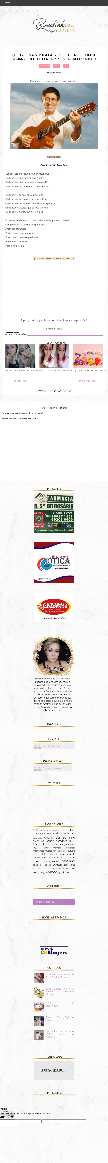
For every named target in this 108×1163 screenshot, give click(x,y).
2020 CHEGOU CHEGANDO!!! (60, 1004)
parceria (53, 854)
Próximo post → (89, 380)
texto (72, 864)
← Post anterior (18, 380)
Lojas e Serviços (51, 830)
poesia (37, 861)
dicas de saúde (43, 841)
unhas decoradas (63, 868)
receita (55, 861)
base (63, 830)
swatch (57, 864)
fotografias (40, 844)
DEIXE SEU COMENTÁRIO (16, 334)
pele (62, 854)
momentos (44, 65)
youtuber (64, 872)
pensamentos (39, 857)
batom (71, 830)
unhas (46, 868)
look (35, 847)
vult (46, 872)
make (45, 847)
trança (37, 868)
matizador (70, 848)
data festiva (67, 833)
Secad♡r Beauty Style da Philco (60, 1018)
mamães (57, 848)
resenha (68, 861)
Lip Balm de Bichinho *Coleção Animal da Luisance (60, 1034)
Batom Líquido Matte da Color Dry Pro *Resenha (60, 976)
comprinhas (39, 833)
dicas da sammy (59, 837)
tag (66, 864)
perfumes (53, 857)
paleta (43, 854)
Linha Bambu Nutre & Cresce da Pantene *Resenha (60, 991)
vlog (42, 872)
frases (51, 844)
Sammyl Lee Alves (52, 768)
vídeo (65, 65)
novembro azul (60, 851)
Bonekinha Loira (51, 746)
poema (71, 857)
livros (72, 844)
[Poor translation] (10, 1117)
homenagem (62, 844)
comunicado (52, 833)
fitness (72, 841)
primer (47, 861)
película (71, 854)
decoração (37, 838)
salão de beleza (42, 865)
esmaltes (61, 841)
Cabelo (37, 830)
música (56, 65)
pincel (63, 857)
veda (36, 872)
